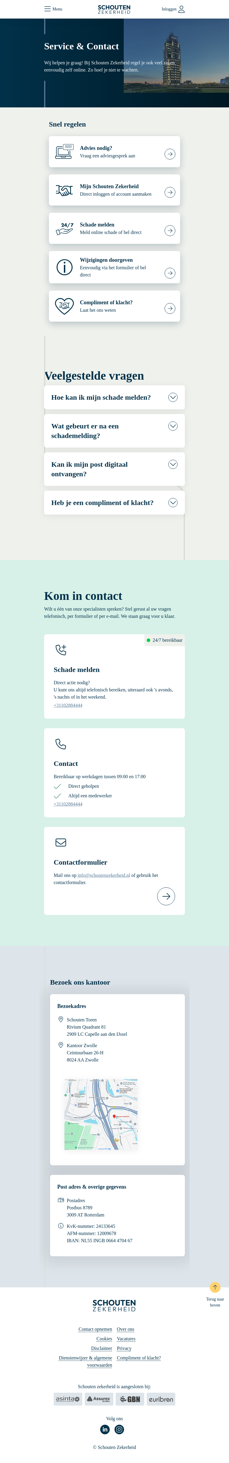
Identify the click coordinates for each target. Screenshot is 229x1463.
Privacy (124, 1348)
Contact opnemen (95, 1329)
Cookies (104, 1338)
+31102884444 (68, 705)
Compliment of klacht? (139, 1357)
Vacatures (126, 1338)
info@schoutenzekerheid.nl (104, 875)
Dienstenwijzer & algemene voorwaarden (85, 1361)
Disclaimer (101, 1348)
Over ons (125, 1329)
